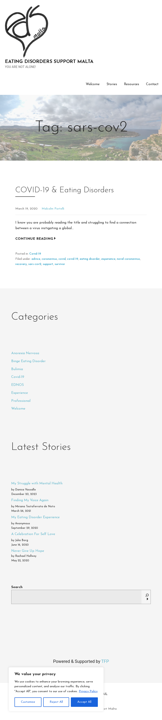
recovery (21, 264)
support (48, 264)
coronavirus (49, 259)
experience (108, 259)
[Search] (147, 597)
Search (16, 587)
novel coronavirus (128, 259)
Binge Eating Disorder (28, 361)
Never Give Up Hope (27, 551)
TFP (105, 661)
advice (36, 259)
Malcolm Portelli (53, 208)
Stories (111, 84)
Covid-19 (35, 253)
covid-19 (72, 259)
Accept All (84, 702)
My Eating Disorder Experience (35, 517)
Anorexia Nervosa (25, 353)
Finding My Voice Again (29, 500)
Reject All (56, 702)
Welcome (93, 84)
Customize (28, 702)
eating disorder (90, 259)
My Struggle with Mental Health (36, 483)
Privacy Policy (88, 691)
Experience (19, 393)
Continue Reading (34, 239)
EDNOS (17, 385)
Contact (152, 84)
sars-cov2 (34, 264)
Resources (131, 84)
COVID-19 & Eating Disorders (64, 190)
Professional (20, 401)
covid (62, 259)
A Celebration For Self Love (33, 534)
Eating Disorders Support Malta (49, 61)
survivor (60, 264)
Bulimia (17, 369)
